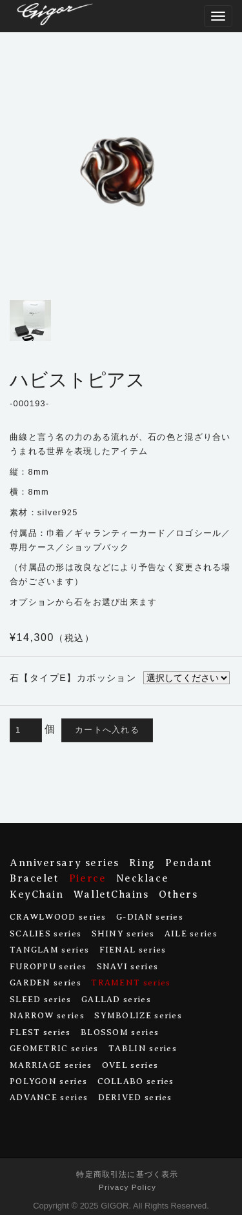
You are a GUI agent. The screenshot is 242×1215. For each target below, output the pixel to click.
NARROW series (47, 1015)
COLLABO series (135, 1081)
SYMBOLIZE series (138, 1015)
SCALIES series (45, 933)
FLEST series (40, 1032)
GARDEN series (45, 982)
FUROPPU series (48, 966)
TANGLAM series (49, 949)
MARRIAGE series (51, 1065)
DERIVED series (135, 1097)
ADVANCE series (49, 1097)
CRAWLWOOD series (58, 917)
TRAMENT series (130, 982)
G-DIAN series (149, 917)
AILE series (191, 933)
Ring (142, 863)
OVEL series (130, 1065)
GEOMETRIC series (54, 1048)
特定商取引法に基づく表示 (127, 1174)
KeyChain (36, 894)
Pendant (189, 863)
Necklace (142, 878)
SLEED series (41, 999)
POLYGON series (48, 1081)
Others (178, 894)
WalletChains (111, 894)
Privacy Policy (127, 1187)
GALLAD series (116, 999)
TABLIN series (142, 1048)
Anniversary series (64, 863)
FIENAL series (132, 949)
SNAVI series (128, 966)
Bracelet (34, 878)
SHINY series (123, 933)
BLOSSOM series (120, 1032)
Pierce (87, 878)
